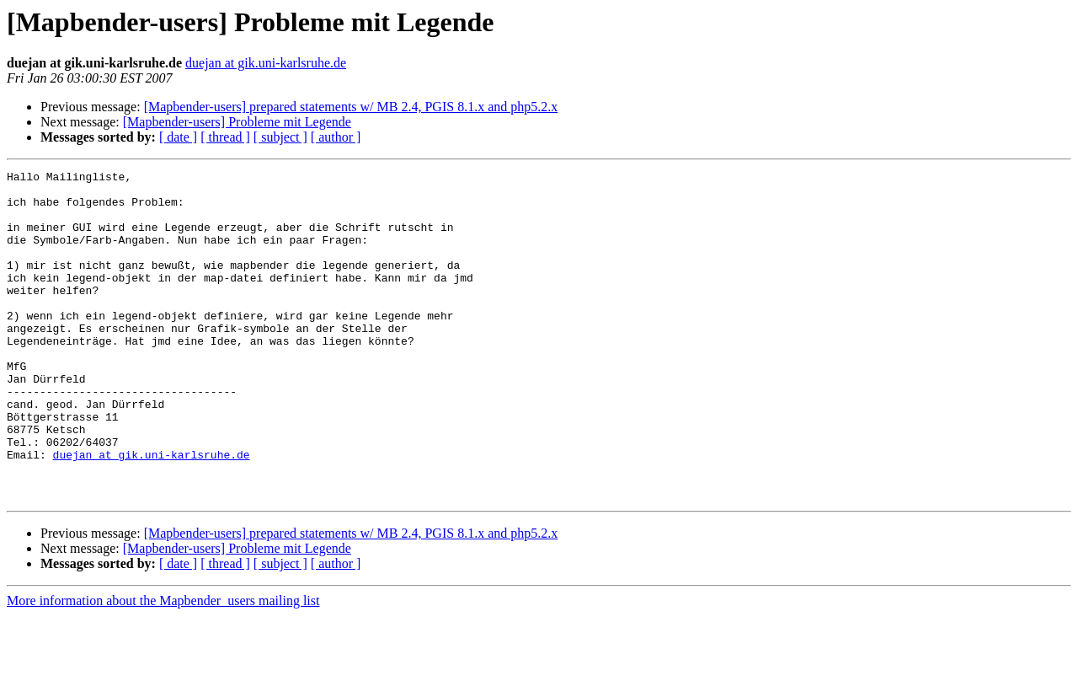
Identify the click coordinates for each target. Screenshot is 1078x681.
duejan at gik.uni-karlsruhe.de (265, 63)
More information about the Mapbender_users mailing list (163, 666)
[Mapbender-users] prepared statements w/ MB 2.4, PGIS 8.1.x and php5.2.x (351, 106)
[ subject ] (280, 137)
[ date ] (178, 137)
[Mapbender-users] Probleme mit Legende (237, 122)
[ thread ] (225, 137)
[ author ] (336, 137)
